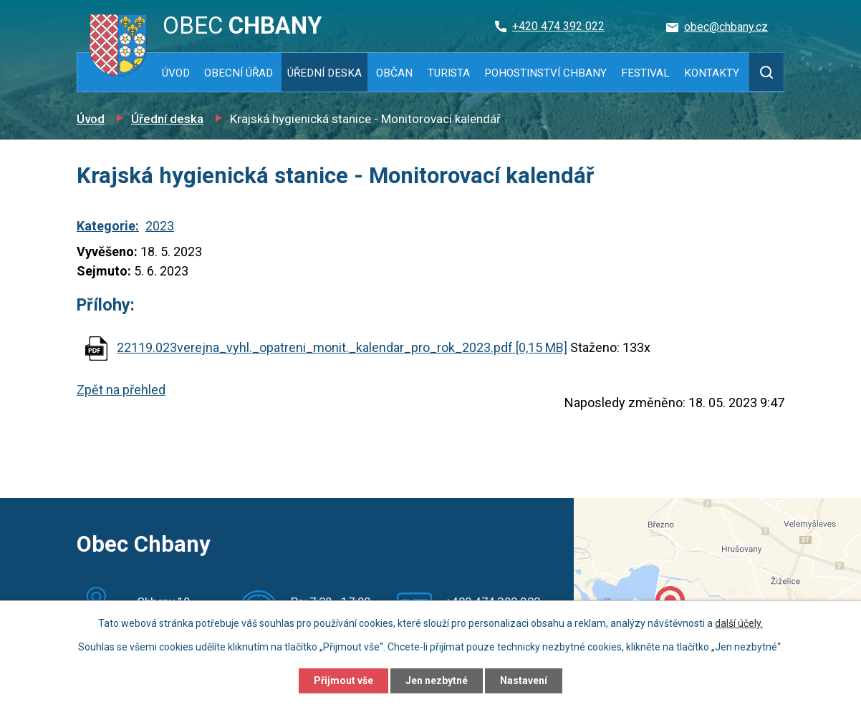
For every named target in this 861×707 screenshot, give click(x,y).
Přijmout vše (343, 680)
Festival (645, 73)
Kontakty (711, 73)
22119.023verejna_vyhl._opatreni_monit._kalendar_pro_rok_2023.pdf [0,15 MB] (342, 347)
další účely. (739, 623)
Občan (394, 73)
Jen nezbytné (436, 680)
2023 (159, 225)
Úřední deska (324, 73)
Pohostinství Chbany (545, 73)
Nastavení (523, 680)
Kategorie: (108, 225)
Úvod (176, 73)
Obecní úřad (238, 73)
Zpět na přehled (121, 389)
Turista (449, 73)
